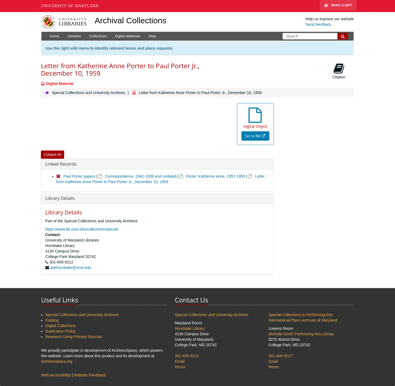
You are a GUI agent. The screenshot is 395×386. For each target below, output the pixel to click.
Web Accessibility (56, 375)
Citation (338, 71)
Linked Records (61, 164)
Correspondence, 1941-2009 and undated (140, 176)
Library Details (60, 198)
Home (54, 36)
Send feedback (318, 24)
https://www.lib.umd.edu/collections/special (81, 229)
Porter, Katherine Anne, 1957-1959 (215, 176)
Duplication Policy (60, 331)
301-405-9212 (187, 356)
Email (180, 361)
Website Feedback (90, 375)
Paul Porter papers (79, 176)
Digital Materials (127, 36)
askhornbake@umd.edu (70, 267)
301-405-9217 (280, 356)
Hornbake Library (189, 328)
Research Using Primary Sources (73, 336)
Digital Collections (60, 325)
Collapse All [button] (52, 155)
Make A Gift (338, 6)
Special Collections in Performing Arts (300, 315)
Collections (98, 36)
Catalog (51, 320)
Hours (180, 367)
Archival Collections (131, 20)
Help (152, 36)
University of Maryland (70, 6)
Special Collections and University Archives (88, 92)
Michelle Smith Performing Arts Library (301, 334)
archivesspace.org (56, 361)
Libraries (74, 36)
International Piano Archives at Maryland (303, 320)
